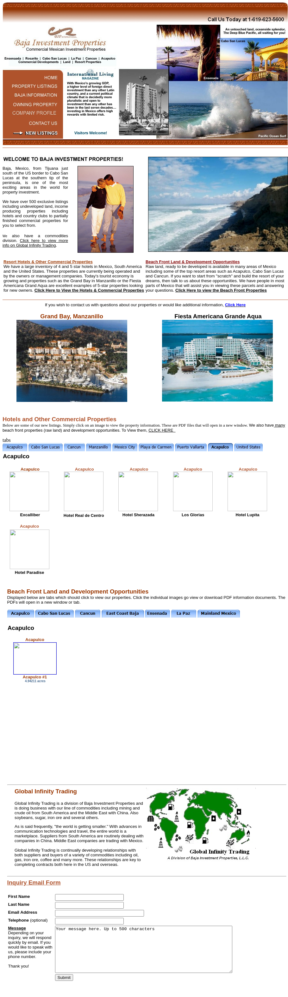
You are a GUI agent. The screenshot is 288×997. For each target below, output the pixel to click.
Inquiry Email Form (34, 882)
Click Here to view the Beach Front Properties (221, 290)
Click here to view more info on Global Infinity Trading (35, 243)
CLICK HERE (160, 430)
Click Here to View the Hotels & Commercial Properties (89, 290)
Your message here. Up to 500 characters (143, 949)
